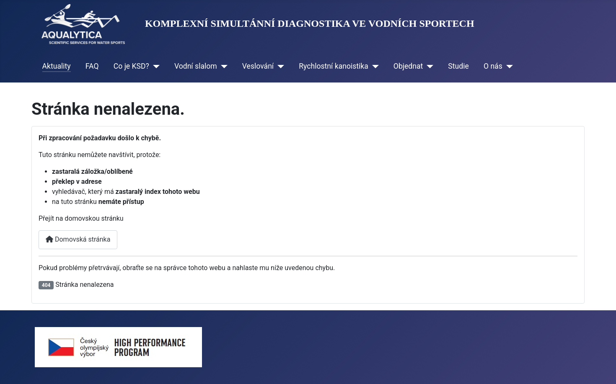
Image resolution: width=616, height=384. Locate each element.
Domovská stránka (78, 239)
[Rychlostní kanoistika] (373, 66)
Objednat (408, 66)
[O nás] (507, 66)
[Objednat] (428, 66)
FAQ (92, 66)
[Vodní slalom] (222, 66)
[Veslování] (279, 66)
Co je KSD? (131, 66)
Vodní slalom (195, 66)
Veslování (258, 66)
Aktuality (56, 66)
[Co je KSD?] (154, 66)
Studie (458, 66)
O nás (493, 66)
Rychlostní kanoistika (333, 66)
